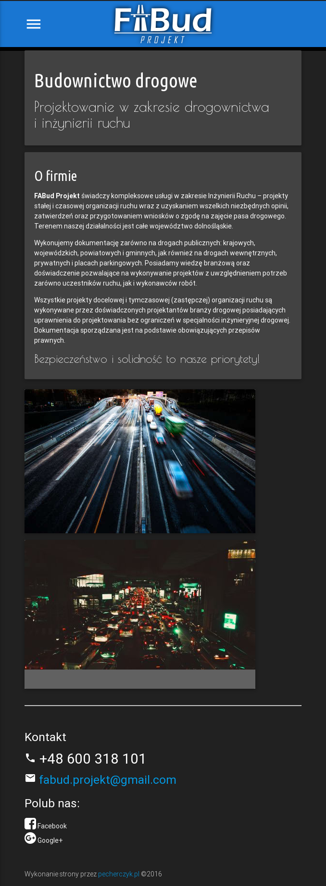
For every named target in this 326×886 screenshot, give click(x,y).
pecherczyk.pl (119, 874)
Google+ (49, 840)
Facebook (51, 826)
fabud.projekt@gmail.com (106, 780)
